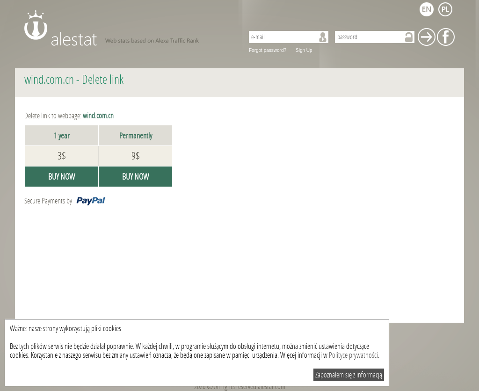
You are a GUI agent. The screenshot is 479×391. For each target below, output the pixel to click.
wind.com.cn (49, 79)
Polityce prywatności (353, 355)
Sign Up (304, 50)
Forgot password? (267, 50)
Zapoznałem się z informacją (348, 374)
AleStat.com (128, 28)
